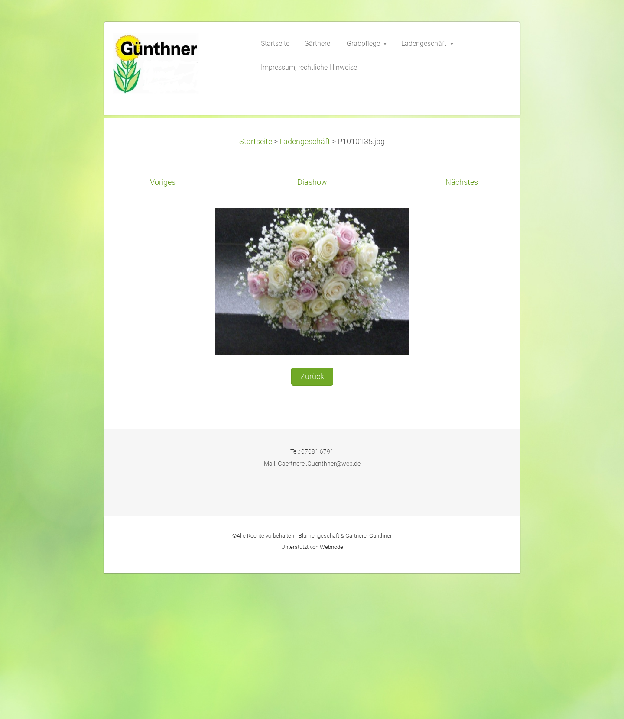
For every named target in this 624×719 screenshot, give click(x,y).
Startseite (255, 287)
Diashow (312, 328)
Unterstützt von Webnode (312, 693)
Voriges (163, 328)
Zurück (312, 522)
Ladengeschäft (305, 287)
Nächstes (461, 328)
